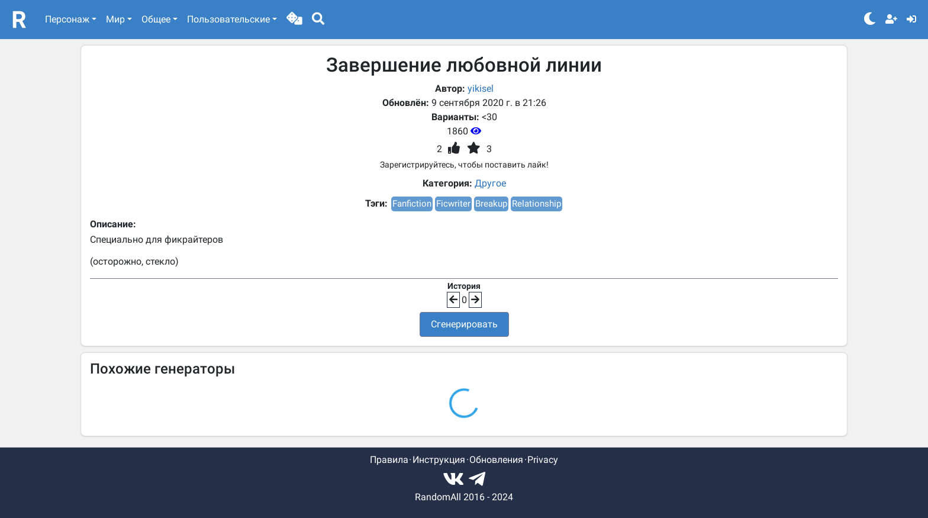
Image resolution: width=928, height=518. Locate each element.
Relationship (536, 203)
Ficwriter (453, 203)
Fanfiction (411, 203)
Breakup (491, 203)
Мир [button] (115, 19)
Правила (389, 459)
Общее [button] (155, 19)
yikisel (481, 88)
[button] (294, 19)
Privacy (542, 459)
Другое (490, 183)
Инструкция (439, 459)
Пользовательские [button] (228, 19)
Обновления (496, 459)
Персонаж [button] (67, 19)
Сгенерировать (464, 324)
